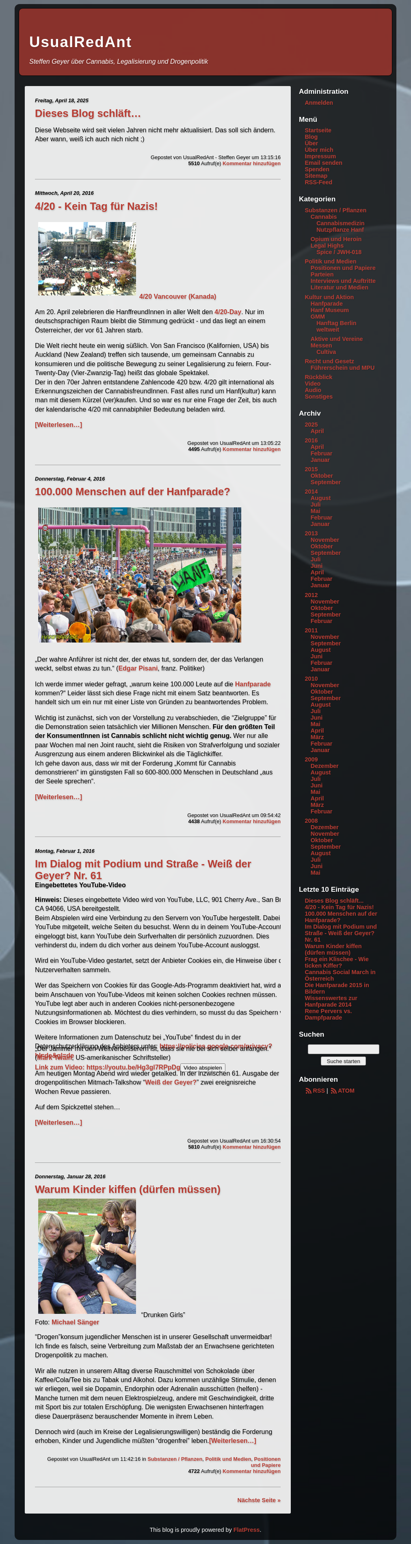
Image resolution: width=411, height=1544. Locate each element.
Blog (311, 137)
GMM (318, 316)
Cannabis (324, 216)
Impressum (320, 156)
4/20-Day (227, 311)
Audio (313, 390)
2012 (311, 595)
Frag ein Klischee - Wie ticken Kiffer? (336, 962)
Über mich (319, 150)
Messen (321, 345)
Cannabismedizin (340, 223)
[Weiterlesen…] (58, 424)
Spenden (317, 169)
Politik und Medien (228, 1459)
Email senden (323, 163)
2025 (311, 424)
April (317, 431)
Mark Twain (54, 1057)
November (325, 540)
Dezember (325, 766)
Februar (322, 453)
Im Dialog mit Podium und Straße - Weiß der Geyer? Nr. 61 (340, 933)
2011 (311, 630)
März (317, 737)
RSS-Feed (318, 182)
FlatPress (247, 1530)
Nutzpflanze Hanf (340, 229)
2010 (311, 678)
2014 (311, 491)
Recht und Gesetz (329, 361)
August (321, 498)
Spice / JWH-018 (338, 252)
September (326, 482)
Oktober (322, 475)
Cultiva (326, 352)
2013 (311, 533)
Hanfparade (253, 684)
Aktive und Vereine (337, 339)
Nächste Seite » (259, 1500)
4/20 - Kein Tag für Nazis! (96, 206)
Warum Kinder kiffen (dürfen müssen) (128, 1189)
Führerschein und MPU (343, 367)
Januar (320, 460)
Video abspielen (203, 1068)
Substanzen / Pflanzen (174, 1459)
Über (311, 143)
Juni (317, 566)
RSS (315, 1090)
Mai (315, 511)
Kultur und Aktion (329, 297)
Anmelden (319, 102)
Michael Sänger (75, 1322)
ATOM (342, 1090)
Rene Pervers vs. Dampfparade (328, 1014)
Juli (316, 504)
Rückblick (318, 377)
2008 (311, 820)
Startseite (318, 130)
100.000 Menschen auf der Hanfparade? (132, 491)
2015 (311, 469)
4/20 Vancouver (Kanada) (127, 296)
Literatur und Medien (339, 287)
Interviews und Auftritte (343, 281)
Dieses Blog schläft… (88, 113)
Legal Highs (327, 245)
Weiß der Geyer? (171, 1082)
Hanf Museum (330, 310)
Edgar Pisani (138, 668)
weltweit (327, 329)
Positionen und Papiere (266, 1462)
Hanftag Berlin (336, 323)
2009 (311, 759)
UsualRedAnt (80, 42)
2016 (311, 440)
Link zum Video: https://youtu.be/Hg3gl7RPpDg (107, 1067)
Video (312, 383)
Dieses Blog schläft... (334, 900)
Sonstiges (319, 396)
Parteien (322, 274)
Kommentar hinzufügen (252, 163)
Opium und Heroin (336, 239)
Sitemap (316, 176)
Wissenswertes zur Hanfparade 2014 (331, 1001)
